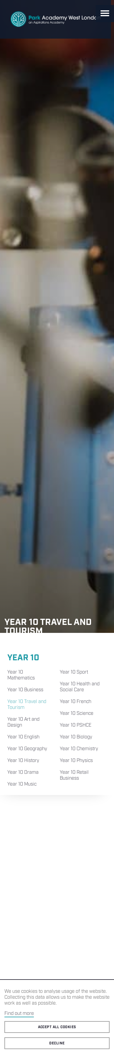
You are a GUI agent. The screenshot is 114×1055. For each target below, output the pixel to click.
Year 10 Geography (27, 749)
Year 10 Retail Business (74, 775)
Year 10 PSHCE (75, 725)
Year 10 (23, 657)
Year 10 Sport (74, 672)
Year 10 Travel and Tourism (26, 705)
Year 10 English (23, 737)
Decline (57, 1043)
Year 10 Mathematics (21, 675)
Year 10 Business (25, 690)
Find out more (19, 1013)
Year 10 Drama (23, 772)
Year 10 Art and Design (23, 722)
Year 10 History (23, 761)
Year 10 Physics (76, 761)
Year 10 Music (22, 784)
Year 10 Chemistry (79, 749)
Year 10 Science (76, 713)
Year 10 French (75, 702)
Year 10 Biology (76, 737)
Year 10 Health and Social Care (80, 687)
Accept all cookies (57, 1027)
